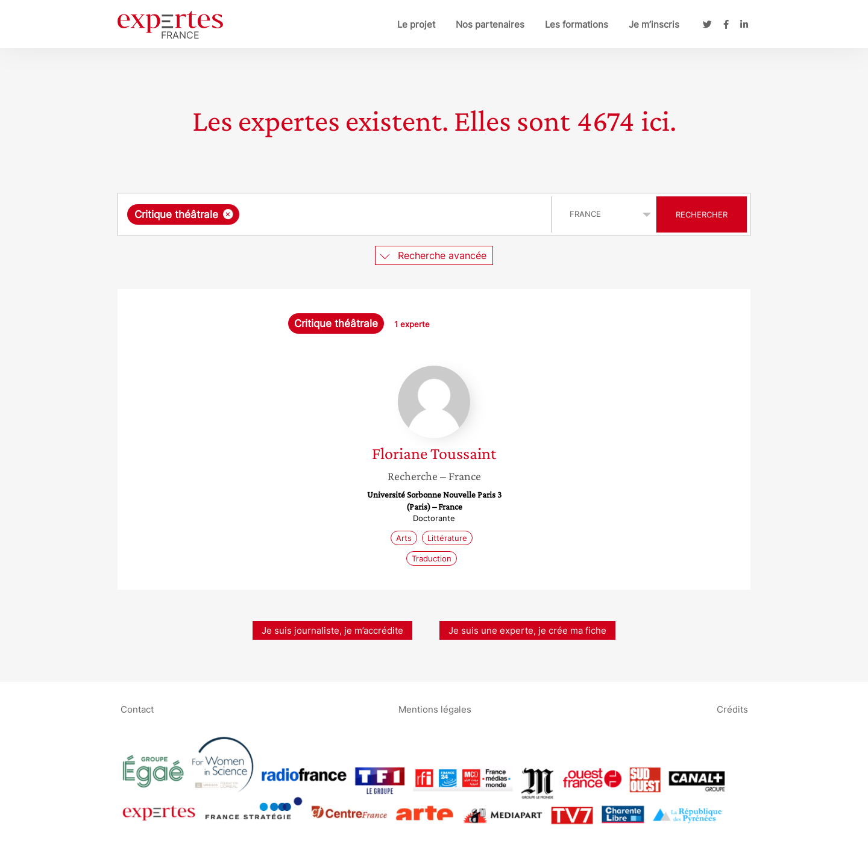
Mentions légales (434, 708)
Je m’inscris (654, 24)
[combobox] (336, 214)
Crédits (732, 708)
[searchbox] (366, 214)
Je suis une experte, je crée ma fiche (527, 630)
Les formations (576, 24)
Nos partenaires (490, 24)
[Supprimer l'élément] (228, 214)
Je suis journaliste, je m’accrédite (332, 630)
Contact (137, 708)
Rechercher (702, 214)
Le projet (416, 24)
